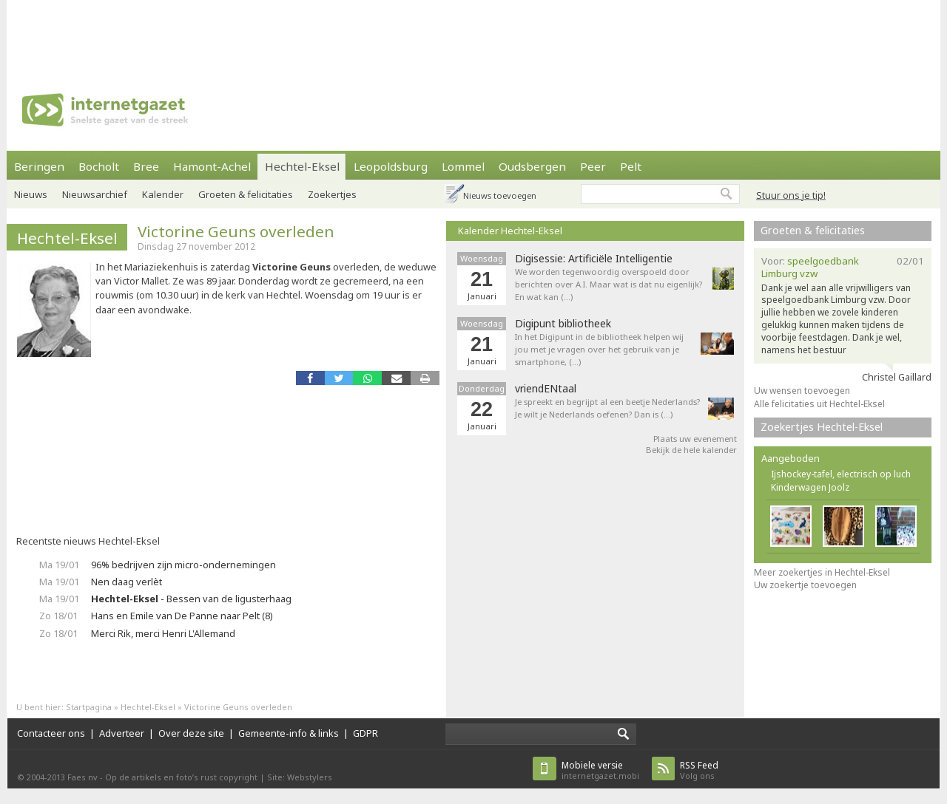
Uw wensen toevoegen (802, 390)
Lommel (463, 166)
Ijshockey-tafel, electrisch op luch (841, 474)
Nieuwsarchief (94, 194)
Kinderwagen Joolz (810, 487)
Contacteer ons (51, 733)
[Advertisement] (473, 33)
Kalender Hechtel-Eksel (510, 230)
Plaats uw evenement (695, 438)
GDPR (365, 733)
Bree (146, 166)
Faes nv (82, 777)
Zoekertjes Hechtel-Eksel (822, 427)
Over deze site (191, 733)
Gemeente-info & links (288, 733)
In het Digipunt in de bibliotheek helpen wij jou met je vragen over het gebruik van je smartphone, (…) (599, 349)
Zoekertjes (332, 194)
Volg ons (699, 770)
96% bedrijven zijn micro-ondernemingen (183, 564)
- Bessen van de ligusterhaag (191, 598)
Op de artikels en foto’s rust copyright (181, 777)
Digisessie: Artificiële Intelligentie (594, 258)
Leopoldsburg (391, 166)
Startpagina (89, 706)
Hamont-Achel (212, 166)
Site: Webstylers (299, 777)
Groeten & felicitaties (245, 194)
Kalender (162, 194)
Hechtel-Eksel (302, 166)
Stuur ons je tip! (791, 195)
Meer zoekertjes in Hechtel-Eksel (822, 572)
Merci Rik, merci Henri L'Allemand (163, 633)
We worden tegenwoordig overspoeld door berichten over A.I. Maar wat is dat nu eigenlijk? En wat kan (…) (608, 284)
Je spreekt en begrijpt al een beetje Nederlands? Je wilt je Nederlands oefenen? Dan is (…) (607, 408)
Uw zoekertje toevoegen (805, 585)
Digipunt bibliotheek (563, 323)
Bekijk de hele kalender (691, 449)
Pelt (630, 166)
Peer (593, 166)
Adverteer (121, 733)
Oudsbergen (532, 166)
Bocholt (98, 166)
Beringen (39, 166)
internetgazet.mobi (600, 770)
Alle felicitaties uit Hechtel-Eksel (819, 404)
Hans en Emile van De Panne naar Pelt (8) (182, 615)
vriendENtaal (545, 388)
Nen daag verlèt (126, 581)
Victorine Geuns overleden (236, 231)
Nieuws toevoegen (499, 195)
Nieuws (30, 194)
